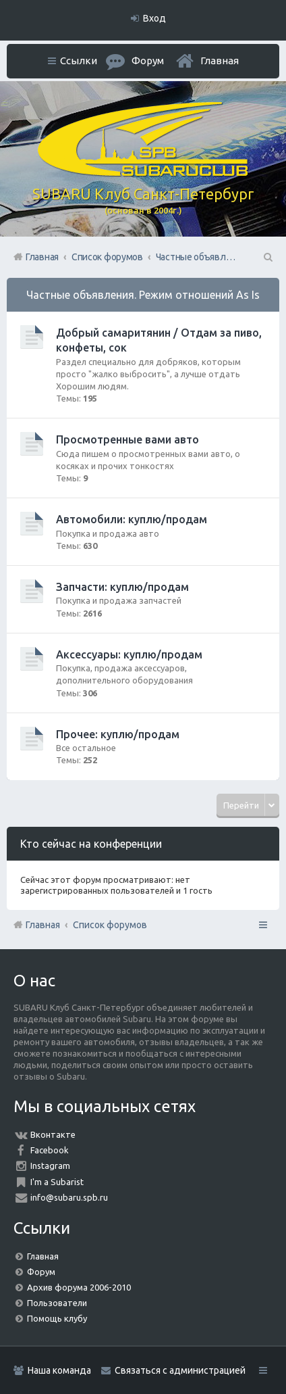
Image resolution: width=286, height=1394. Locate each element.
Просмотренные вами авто (127, 439)
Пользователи (57, 1302)
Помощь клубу (57, 1318)
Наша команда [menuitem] (59, 1370)
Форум (41, 1271)
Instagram (50, 1165)
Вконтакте (53, 1134)
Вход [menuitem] (154, 18)
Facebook (49, 1150)
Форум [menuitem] (148, 60)
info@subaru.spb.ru (69, 1197)
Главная (219, 60)
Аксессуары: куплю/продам (129, 654)
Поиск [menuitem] (267, 257)
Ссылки (78, 60)
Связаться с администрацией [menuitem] (180, 1370)
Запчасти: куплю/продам (122, 587)
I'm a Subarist (57, 1181)
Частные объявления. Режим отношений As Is (143, 295)
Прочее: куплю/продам (117, 734)
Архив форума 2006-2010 (79, 1287)
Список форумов (110, 924)
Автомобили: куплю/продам (131, 519)
